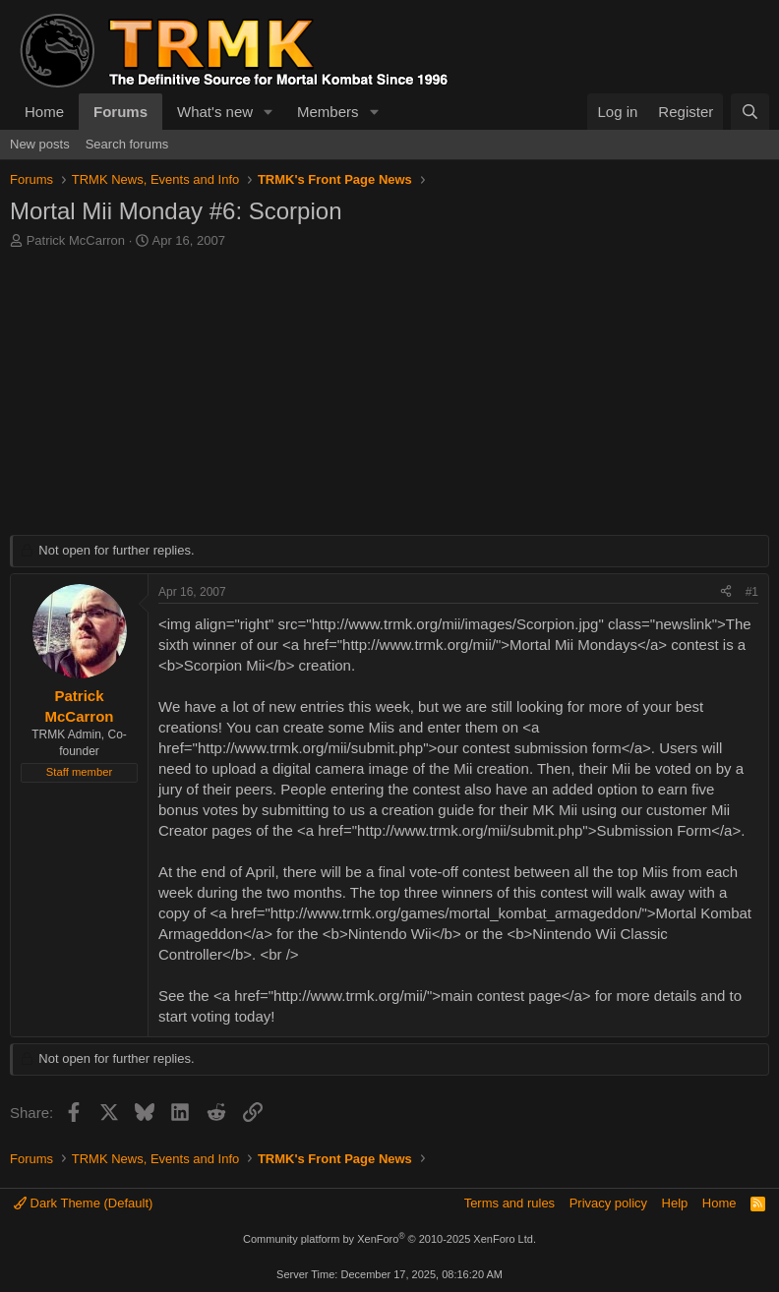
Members (328, 111)
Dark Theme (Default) (83, 1203)
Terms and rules (509, 1203)
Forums (120, 111)
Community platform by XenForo (389, 1239)
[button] (268, 111)
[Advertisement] (389, 397)
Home (44, 111)
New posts (40, 144)
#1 (752, 592)
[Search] (750, 111)
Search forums (127, 144)
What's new (215, 111)
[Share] (726, 592)
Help (675, 1203)
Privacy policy (608, 1203)
